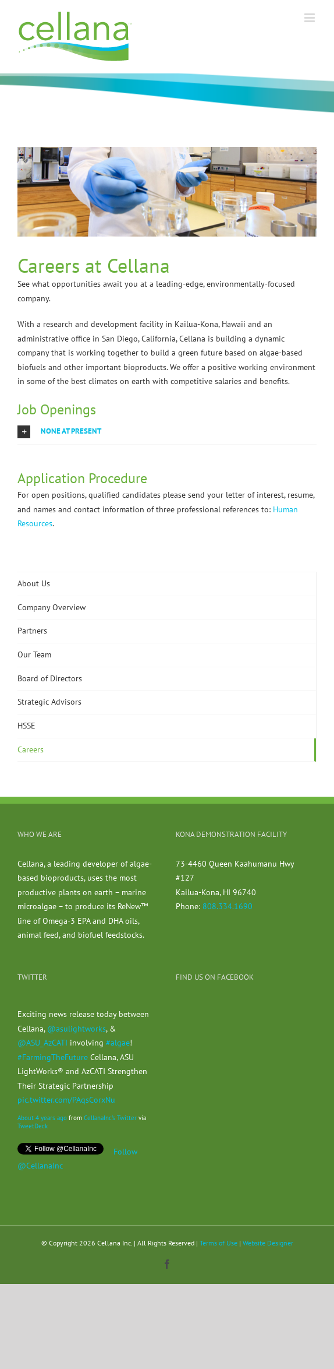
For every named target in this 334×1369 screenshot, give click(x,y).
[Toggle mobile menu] (310, 18)
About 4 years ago (42, 1118)
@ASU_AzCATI (42, 1042)
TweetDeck (32, 1126)
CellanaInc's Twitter (110, 1118)
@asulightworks (76, 1028)
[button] (167, 431)
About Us (33, 583)
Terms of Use (218, 1242)
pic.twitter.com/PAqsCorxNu (66, 1100)
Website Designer (268, 1242)
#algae (118, 1042)
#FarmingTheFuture (52, 1057)
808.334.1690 (227, 906)
